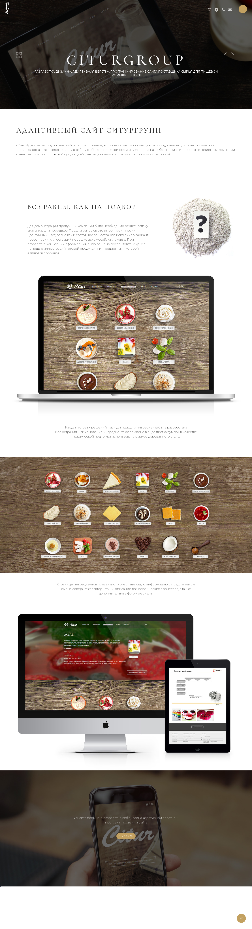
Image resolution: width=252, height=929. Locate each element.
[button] (243, 9)
